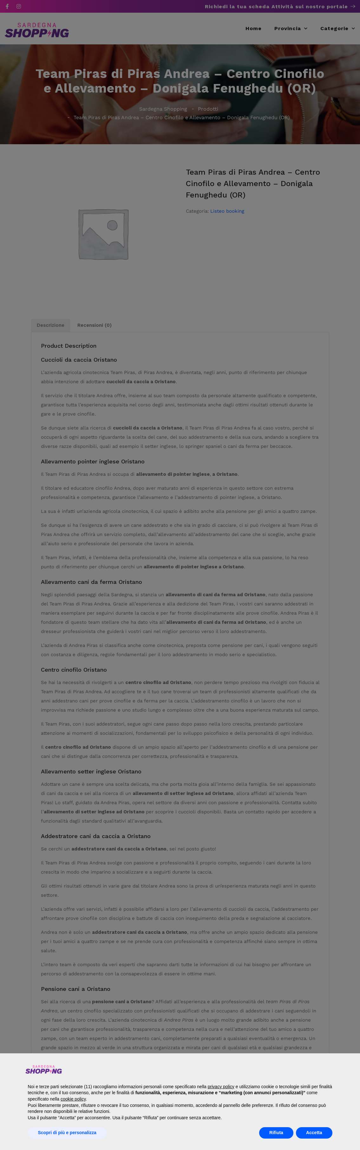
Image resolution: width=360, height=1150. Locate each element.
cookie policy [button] (73, 1099)
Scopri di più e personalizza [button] (67, 1132)
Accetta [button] (314, 1132)
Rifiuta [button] (276, 1132)
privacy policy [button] (221, 1086)
